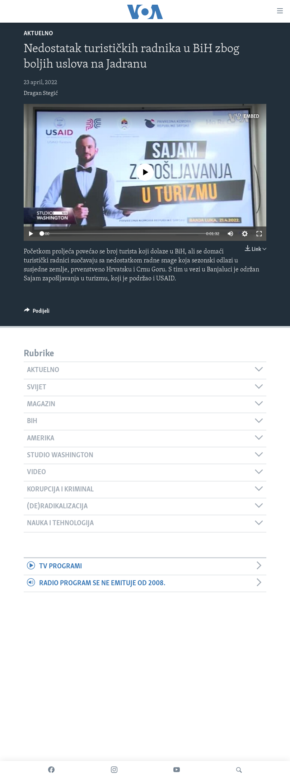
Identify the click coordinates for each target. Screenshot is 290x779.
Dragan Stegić (41, 93)
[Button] (37, 313)
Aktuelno (38, 33)
